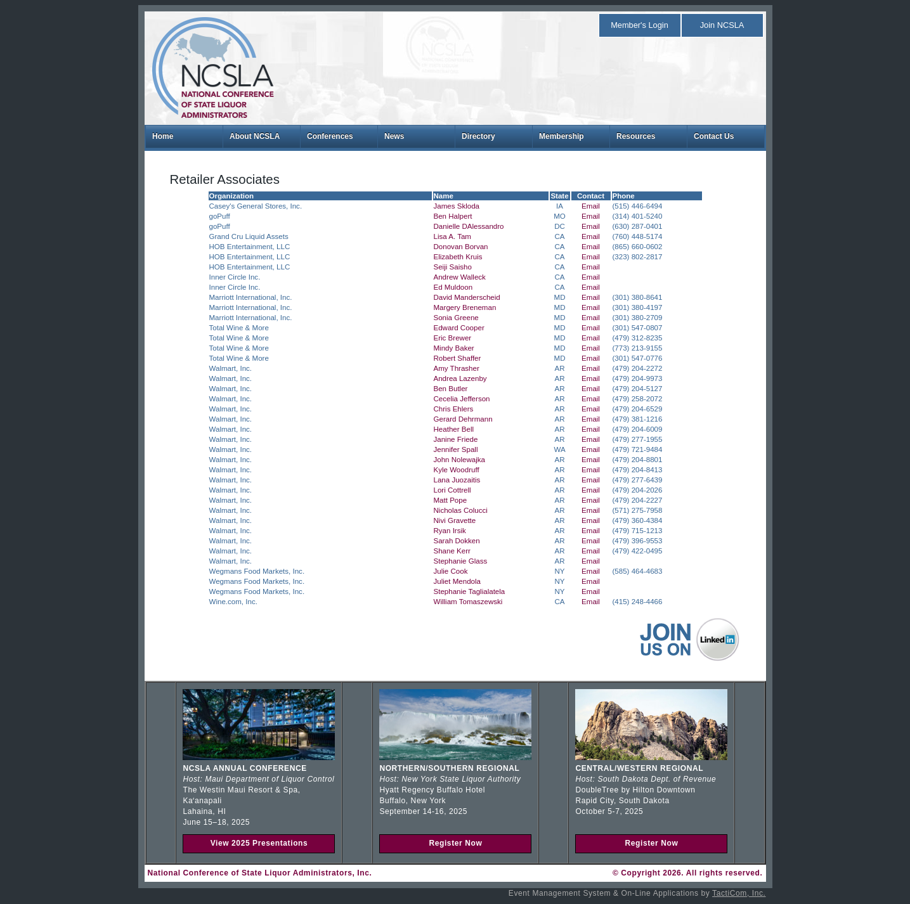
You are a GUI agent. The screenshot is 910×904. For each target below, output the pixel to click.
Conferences (330, 136)
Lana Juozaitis (457, 480)
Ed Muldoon (453, 287)
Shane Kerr (452, 551)
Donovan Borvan (461, 246)
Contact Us (714, 136)
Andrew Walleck (460, 277)
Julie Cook (451, 571)
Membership (561, 136)
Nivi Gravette (455, 520)
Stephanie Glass (461, 561)
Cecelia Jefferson (462, 399)
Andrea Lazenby (460, 378)
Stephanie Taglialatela (469, 591)
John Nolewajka (460, 459)
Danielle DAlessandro (469, 226)
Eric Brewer (453, 338)
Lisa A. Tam (452, 236)
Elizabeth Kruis (458, 257)
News (394, 136)
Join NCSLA (722, 25)
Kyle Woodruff (456, 470)
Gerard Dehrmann (463, 419)
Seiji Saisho (453, 267)
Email (591, 206)
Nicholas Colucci (461, 510)
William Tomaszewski (468, 601)
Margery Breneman (465, 307)
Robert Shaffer (457, 358)
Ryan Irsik (450, 530)
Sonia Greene (456, 317)
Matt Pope (450, 500)
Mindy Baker (454, 348)
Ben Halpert (453, 216)
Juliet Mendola (457, 581)
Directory (478, 136)
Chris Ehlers (454, 409)
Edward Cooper (459, 328)
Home (162, 136)
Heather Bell (454, 429)
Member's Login (639, 25)
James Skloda (457, 206)
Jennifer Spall (456, 449)
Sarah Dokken (457, 541)
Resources (635, 136)
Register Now (455, 843)
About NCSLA (255, 136)
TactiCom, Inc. (738, 893)
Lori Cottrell (452, 490)
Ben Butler (451, 388)
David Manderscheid (467, 297)
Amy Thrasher (456, 368)
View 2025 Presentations (259, 843)
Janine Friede (456, 439)
